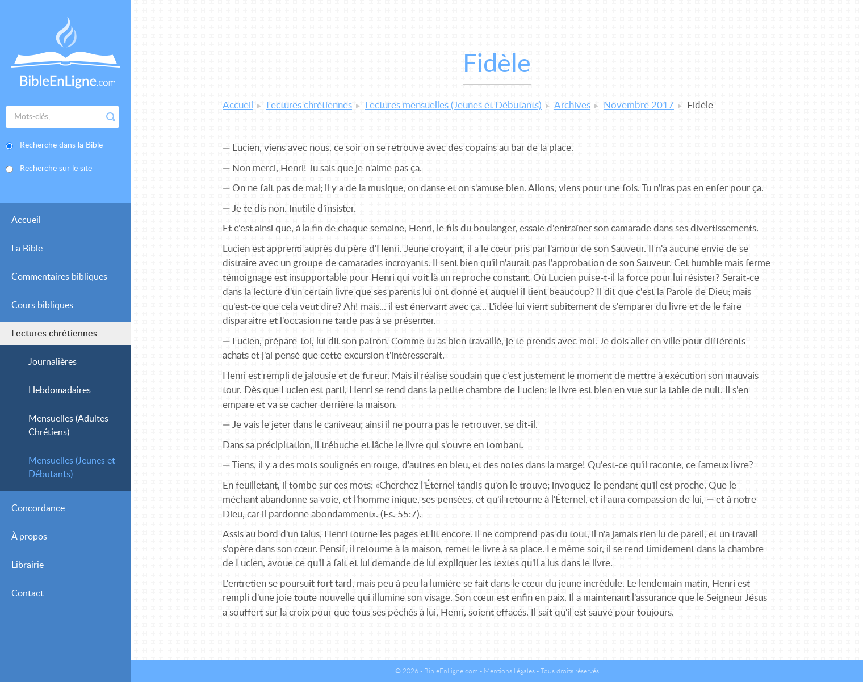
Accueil (26, 220)
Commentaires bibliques (59, 276)
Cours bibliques (42, 305)
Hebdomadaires (59, 390)
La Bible (27, 248)
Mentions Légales (509, 671)
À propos (29, 536)
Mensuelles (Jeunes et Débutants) (71, 467)
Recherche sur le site (56, 168)
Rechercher (110, 117)
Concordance (38, 508)
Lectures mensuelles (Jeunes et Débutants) (453, 105)
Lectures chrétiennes (54, 333)
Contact (27, 593)
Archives (572, 105)
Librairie (27, 565)
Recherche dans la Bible (61, 145)
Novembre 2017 (639, 105)
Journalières (52, 362)
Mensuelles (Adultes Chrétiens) (68, 425)
